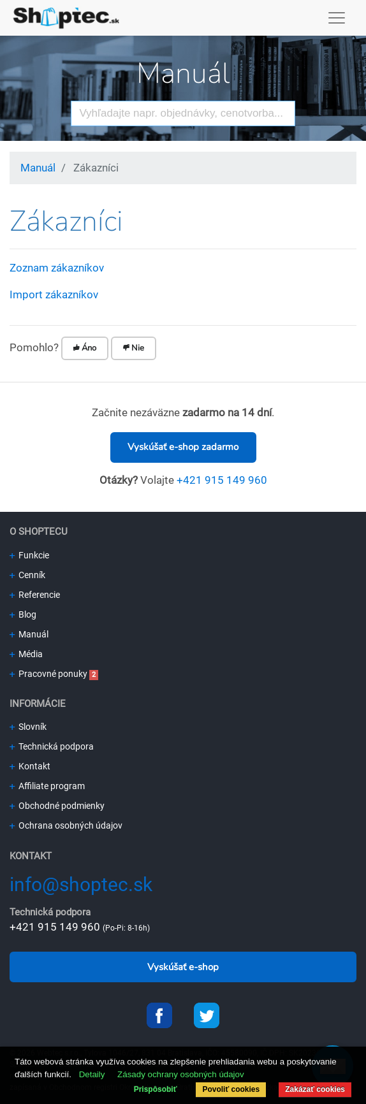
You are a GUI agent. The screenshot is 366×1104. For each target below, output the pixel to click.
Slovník (28, 727)
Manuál (183, 73)
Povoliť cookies (231, 1089)
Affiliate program (47, 786)
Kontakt (30, 766)
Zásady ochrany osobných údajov (180, 1074)
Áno (84, 348)
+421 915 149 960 (222, 480)
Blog (23, 614)
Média (26, 654)
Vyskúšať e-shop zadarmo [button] (183, 446)
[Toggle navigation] (337, 18)
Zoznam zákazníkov (57, 267)
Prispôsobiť (155, 1089)
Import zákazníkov (54, 294)
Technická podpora (52, 746)
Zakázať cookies (315, 1089)
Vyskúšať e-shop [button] (183, 967)
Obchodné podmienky (57, 806)
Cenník (27, 575)
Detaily (92, 1074)
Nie (133, 348)
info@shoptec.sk (81, 884)
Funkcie (29, 555)
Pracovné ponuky (48, 674)
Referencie (35, 595)
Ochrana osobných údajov (66, 825)
